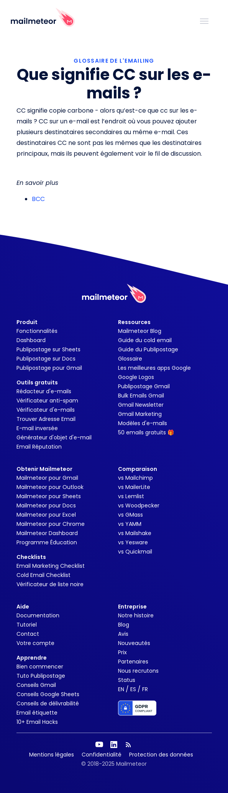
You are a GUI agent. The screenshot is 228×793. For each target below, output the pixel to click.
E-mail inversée (37, 428)
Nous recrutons (138, 671)
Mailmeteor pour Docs (46, 505)
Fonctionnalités (36, 331)
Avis (123, 634)
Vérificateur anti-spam (47, 400)
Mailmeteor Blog (139, 331)
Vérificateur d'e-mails (45, 410)
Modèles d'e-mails (142, 423)
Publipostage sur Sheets (48, 349)
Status (126, 680)
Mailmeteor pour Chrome (50, 524)
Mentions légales (51, 754)
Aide (22, 606)
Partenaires (133, 661)
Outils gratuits (37, 382)
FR (145, 689)
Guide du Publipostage (148, 349)
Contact (27, 634)
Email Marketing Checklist (50, 566)
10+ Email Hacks (37, 722)
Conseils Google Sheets (47, 694)
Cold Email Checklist (43, 575)
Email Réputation (39, 447)
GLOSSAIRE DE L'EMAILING (114, 61)
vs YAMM (129, 524)
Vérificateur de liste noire (50, 584)
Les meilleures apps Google (154, 368)
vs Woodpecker (138, 505)
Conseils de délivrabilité (47, 703)
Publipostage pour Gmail (49, 368)
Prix (122, 652)
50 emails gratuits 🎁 (146, 432)
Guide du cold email (145, 340)
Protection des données (161, 754)
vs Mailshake (134, 533)
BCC (38, 199)
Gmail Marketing (140, 414)
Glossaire (130, 358)
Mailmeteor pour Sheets (48, 496)
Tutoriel (26, 624)
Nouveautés (134, 643)
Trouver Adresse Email (45, 419)
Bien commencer (39, 666)
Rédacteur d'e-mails (43, 391)
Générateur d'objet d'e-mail (54, 437)
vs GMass (130, 515)
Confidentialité (101, 754)
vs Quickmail (135, 551)
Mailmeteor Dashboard (47, 533)
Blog (123, 624)
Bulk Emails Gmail (141, 395)
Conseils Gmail (36, 685)
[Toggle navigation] (204, 20)
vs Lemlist (131, 496)
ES (133, 689)
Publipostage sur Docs (45, 358)
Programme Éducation (46, 542)
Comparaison (137, 469)
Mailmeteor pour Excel (46, 515)
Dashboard (31, 340)
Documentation (37, 615)
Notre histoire (136, 615)
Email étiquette (36, 713)
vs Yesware (133, 542)
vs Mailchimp (135, 478)
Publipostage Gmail (144, 386)
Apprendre (31, 658)
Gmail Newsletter (141, 405)
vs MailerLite (134, 487)
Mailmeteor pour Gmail (47, 478)
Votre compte (35, 643)
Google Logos (136, 377)
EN (121, 689)
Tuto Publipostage (40, 676)
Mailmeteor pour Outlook (50, 487)
